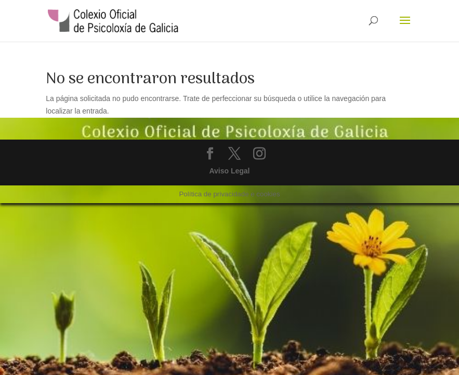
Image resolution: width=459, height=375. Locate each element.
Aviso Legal (229, 171)
